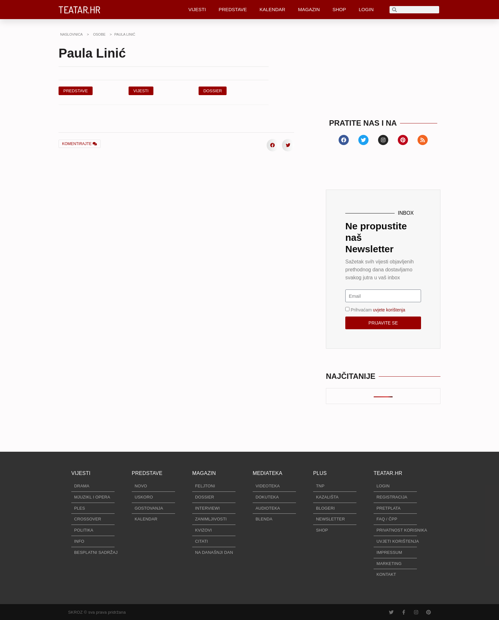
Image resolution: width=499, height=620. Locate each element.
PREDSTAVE (233, 9)
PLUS (320, 473)
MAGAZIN (309, 9)
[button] (213, 91)
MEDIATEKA (267, 473)
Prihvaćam (378, 309)
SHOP (339, 9)
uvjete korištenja (389, 309)
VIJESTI (197, 9)
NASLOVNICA (71, 34)
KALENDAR (272, 9)
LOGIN (366, 9)
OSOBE (99, 34)
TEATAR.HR (80, 9)
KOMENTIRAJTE (79, 144)
